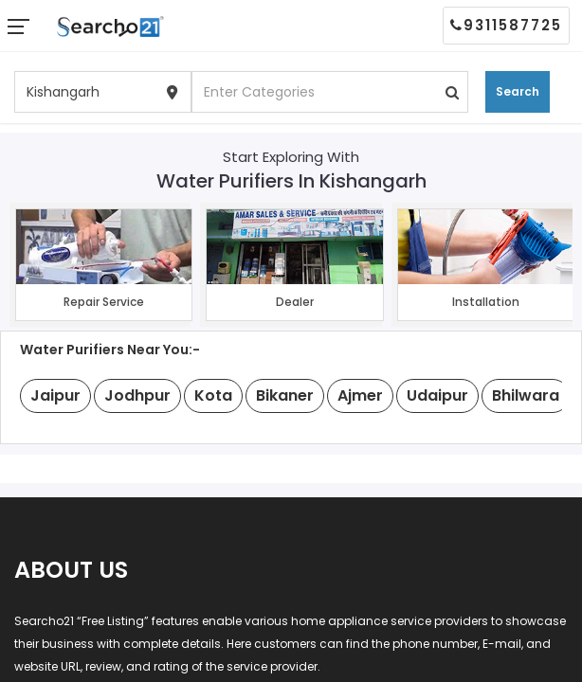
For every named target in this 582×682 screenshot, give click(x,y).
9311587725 (506, 25)
